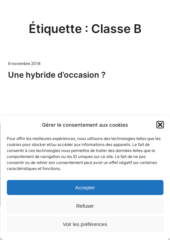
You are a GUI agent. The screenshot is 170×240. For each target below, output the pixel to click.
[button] (160, 124)
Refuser (85, 206)
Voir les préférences (85, 224)
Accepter (85, 187)
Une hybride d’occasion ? (57, 75)
